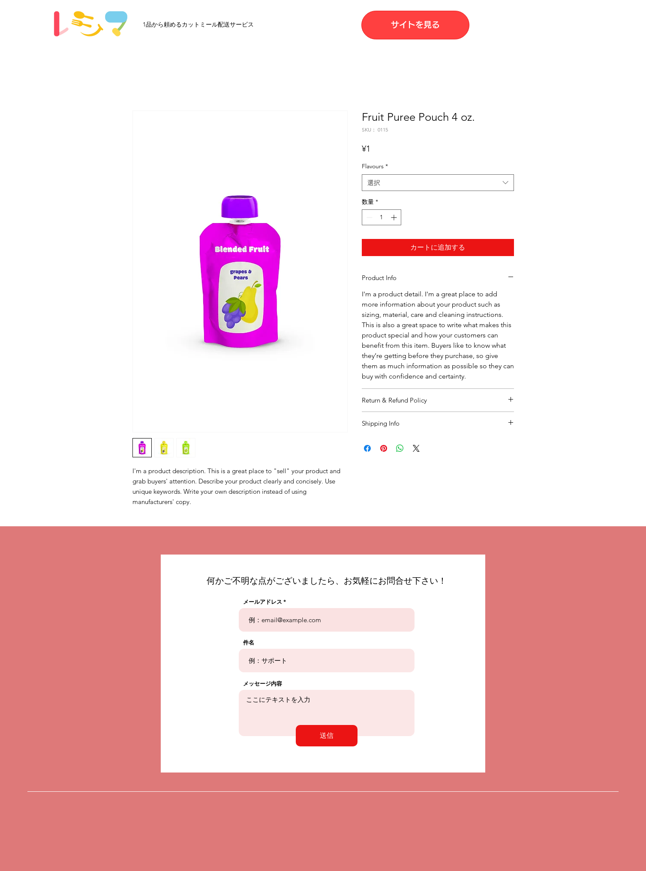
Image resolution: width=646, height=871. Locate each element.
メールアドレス (262, 602)
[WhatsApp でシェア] (400, 448)
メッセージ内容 (262, 683)
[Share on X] (416, 448)
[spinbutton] (381, 217)
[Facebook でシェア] (367, 448)
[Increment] (394, 217)
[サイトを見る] (415, 25)
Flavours (375, 166)
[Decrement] (368, 217)
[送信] (327, 735)
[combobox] (438, 182)
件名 (248, 642)
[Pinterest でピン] (384, 448)
